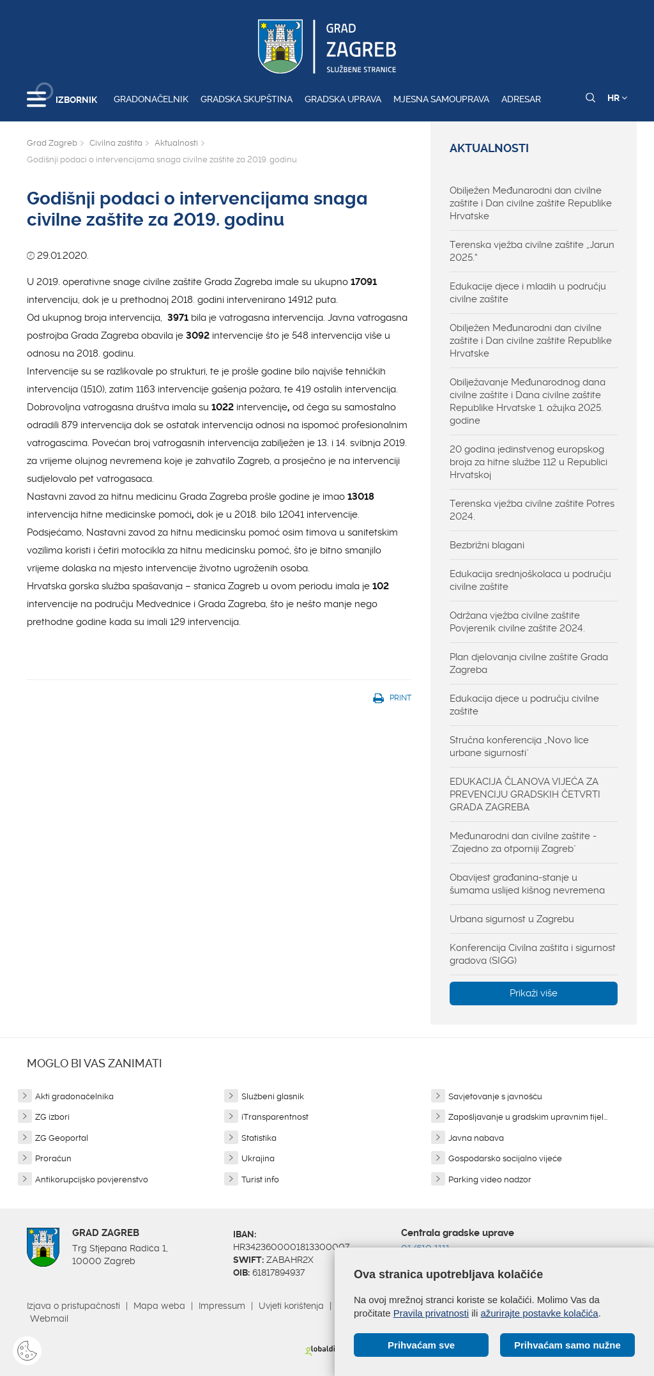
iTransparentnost (274, 1117)
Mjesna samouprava (441, 99)
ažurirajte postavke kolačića (539, 1313)
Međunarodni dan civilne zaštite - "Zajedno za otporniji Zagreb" (523, 842)
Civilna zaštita (115, 143)
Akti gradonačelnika (74, 1096)
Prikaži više (534, 993)
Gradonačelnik (151, 99)
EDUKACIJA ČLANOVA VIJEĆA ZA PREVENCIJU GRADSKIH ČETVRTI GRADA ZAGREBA (525, 794)
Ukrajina (258, 1158)
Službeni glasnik (272, 1096)
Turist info (260, 1179)
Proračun (53, 1158)
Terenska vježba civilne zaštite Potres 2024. (532, 510)
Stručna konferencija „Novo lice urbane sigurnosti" (519, 746)
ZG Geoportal (61, 1138)
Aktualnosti (176, 143)
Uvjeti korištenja (291, 1306)
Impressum (222, 1306)
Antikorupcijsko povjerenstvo (91, 1179)
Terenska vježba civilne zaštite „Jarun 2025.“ (532, 251)
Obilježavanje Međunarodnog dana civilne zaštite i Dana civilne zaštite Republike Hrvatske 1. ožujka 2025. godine (527, 401)
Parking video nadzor (489, 1179)
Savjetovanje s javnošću (495, 1096)
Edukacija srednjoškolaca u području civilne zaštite (530, 580)
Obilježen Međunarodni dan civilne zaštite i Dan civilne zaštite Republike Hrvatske (531, 203)
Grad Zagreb (52, 143)
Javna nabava (476, 1138)
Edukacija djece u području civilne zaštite (524, 705)
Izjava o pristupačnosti (73, 1306)
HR (617, 98)
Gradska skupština (247, 99)
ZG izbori (52, 1117)
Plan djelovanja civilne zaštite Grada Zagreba (529, 663)
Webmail (49, 1318)
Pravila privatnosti (431, 1313)
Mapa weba (159, 1306)
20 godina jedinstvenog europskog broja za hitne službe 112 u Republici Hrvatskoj (528, 462)
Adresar (521, 99)
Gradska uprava (343, 99)
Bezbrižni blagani (487, 545)
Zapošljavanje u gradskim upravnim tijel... (527, 1117)
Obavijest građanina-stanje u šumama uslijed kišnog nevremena (527, 884)
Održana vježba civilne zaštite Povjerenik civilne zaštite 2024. (517, 622)
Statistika (259, 1138)
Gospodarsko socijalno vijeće (505, 1158)
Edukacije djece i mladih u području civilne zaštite (528, 293)
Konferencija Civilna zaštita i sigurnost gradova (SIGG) (533, 954)
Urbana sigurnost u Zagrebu (512, 919)
